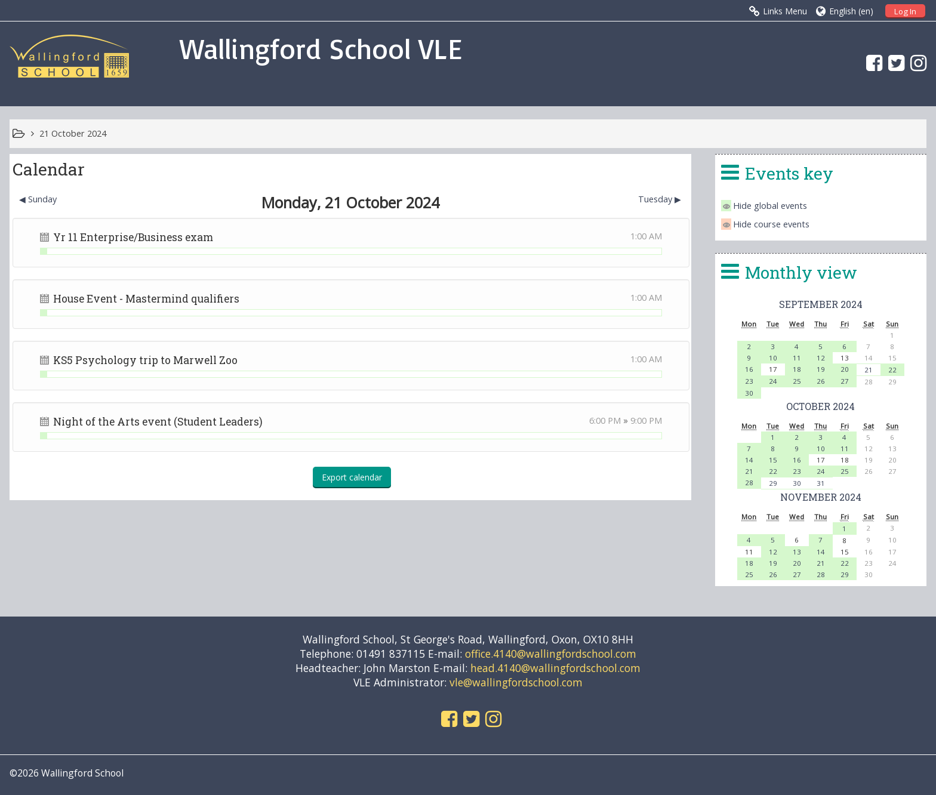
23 (749, 381)
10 (773, 357)
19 (821, 369)
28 (749, 482)
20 (844, 369)
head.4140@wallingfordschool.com (555, 668)
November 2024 (820, 497)
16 (749, 369)
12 (821, 357)
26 (821, 381)
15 (773, 459)
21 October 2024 (72, 133)
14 (749, 459)
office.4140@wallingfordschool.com (550, 653)
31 (821, 483)
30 (749, 393)
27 (844, 381)
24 (773, 381)
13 (797, 551)
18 (797, 369)
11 (797, 357)
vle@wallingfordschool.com (516, 682)
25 (797, 381)
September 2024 (821, 304)
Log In (905, 11)
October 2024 (820, 406)
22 (892, 369)
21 (868, 369)
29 (773, 483)
